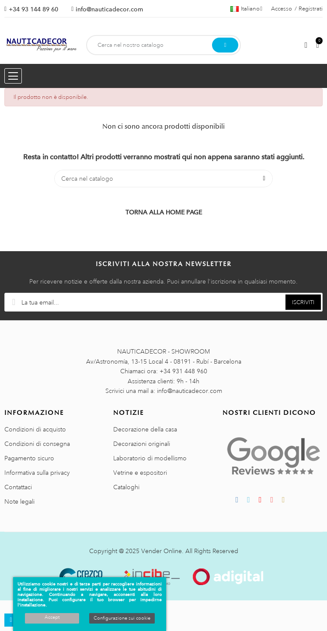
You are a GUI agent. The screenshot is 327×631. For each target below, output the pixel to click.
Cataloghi (126, 487)
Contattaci (18, 487)
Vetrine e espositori (140, 473)
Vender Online (161, 551)
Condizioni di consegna (37, 444)
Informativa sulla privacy (37, 473)
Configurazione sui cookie (122, 618)
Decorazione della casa (145, 429)
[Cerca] (163, 178)
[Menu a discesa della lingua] (246, 9)
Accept (52, 617)
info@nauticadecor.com (109, 9)
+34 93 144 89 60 (33, 9)
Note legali (19, 501)
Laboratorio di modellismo (150, 458)
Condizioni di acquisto (35, 429)
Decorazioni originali (141, 444)
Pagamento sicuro (29, 458)
